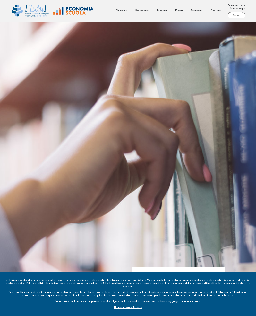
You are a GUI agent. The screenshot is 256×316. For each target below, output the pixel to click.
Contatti (216, 10)
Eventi (179, 10)
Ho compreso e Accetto (128, 307)
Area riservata (236, 5)
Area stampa (237, 8)
